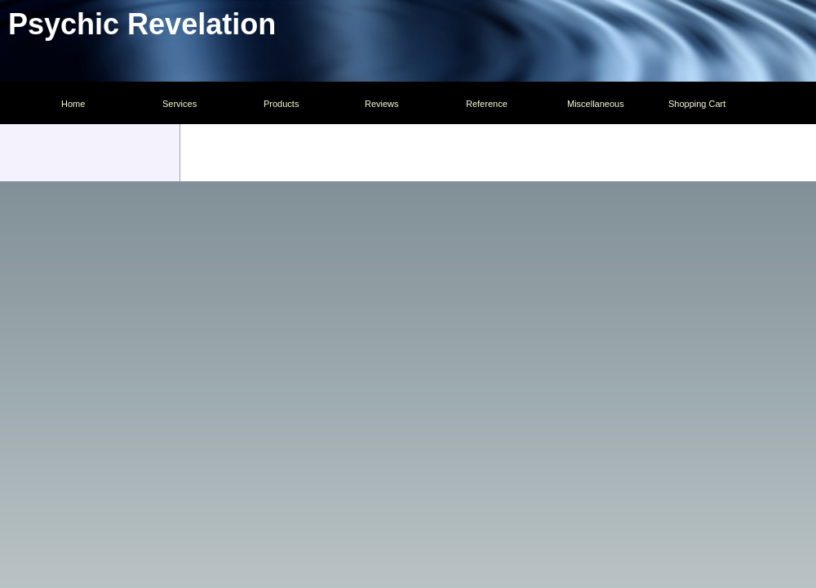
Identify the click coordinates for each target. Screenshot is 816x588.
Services (179, 104)
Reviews (382, 104)
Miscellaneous (595, 104)
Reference (487, 104)
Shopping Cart (696, 104)
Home (73, 104)
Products (281, 104)
